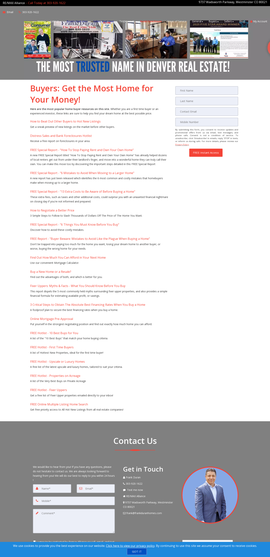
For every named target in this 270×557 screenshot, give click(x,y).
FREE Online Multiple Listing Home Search (59, 367)
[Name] (52, 450)
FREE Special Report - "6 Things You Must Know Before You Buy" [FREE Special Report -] (74, 210)
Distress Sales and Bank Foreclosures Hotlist (61, 131)
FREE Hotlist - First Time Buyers (52, 318)
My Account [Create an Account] (258, 20)
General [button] (197, 20)
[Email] (206, 109)
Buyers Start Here (77, 20)
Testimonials (127, 20)
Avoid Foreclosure (151, 20)
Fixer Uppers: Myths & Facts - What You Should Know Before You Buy (77, 264)
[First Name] (206, 88)
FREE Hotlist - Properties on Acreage (55, 342)
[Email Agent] (9, 11)
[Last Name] (206, 99)
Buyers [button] (214, 20)
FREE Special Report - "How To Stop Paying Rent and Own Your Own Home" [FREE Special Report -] (82, 143)
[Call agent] (45, 2)
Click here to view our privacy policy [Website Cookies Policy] (130, 546)
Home (41, 20)
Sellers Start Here (103, 20)
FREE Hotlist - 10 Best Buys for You (54, 305)
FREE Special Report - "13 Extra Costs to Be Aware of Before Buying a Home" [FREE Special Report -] (82, 181)
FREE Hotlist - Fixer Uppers (48, 354)
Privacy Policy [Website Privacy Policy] (182, 141)
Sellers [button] (229, 20)
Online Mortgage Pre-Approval (51, 293)
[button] (206, 149)
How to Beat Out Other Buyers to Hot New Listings (65, 119)
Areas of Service (176, 20)
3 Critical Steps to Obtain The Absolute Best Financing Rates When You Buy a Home (87, 280)
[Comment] (74, 481)
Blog (242, 20)
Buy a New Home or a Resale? (50, 251)
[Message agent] (149, 451)
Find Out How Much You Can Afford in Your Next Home (68, 239)
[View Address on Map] (149, 466)
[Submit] (46, 532)
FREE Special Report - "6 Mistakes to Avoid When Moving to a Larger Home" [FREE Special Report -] (82, 164)
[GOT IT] (137, 551)
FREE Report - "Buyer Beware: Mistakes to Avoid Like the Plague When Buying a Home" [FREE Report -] (90, 222)
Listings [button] (55, 20)
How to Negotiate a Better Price (52, 198)
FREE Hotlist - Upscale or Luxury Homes (57, 330)
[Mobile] (206, 119)
